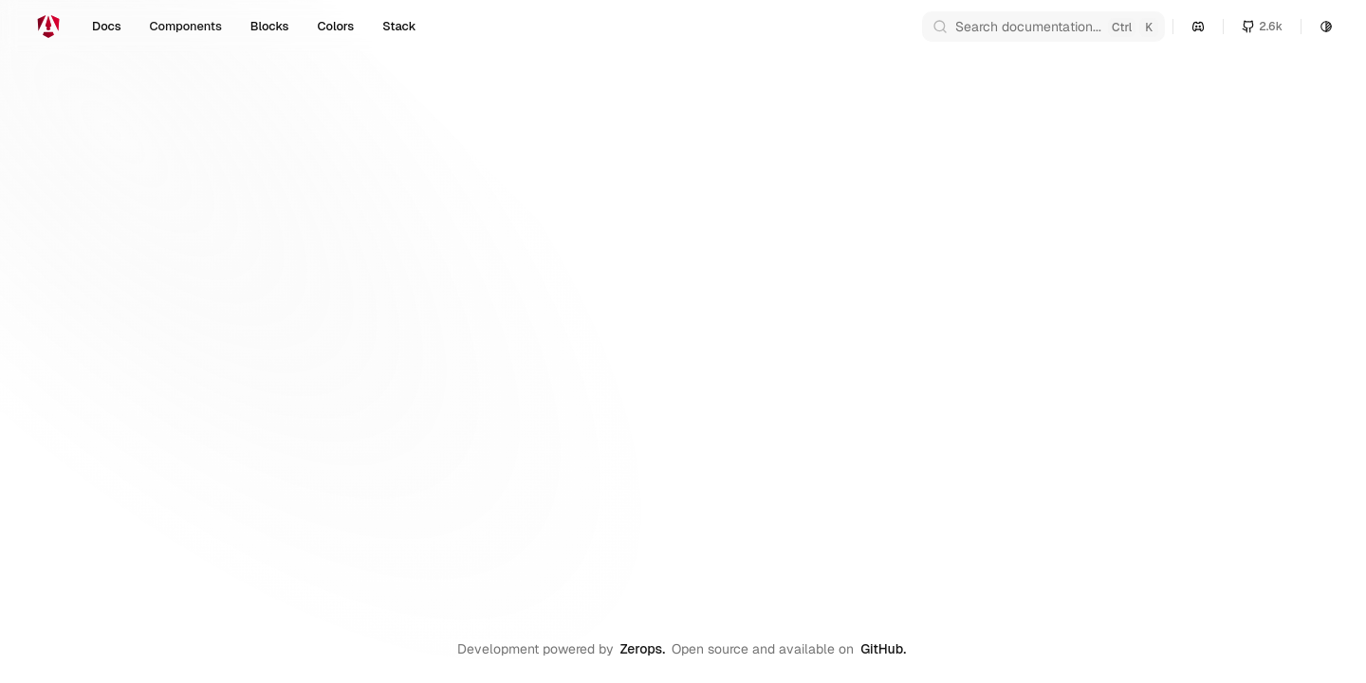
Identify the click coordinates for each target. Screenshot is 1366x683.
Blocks (269, 26)
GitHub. (883, 648)
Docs (106, 26)
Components (186, 26)
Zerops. (642, 648)
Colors (335, 26)
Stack (398, 26)
